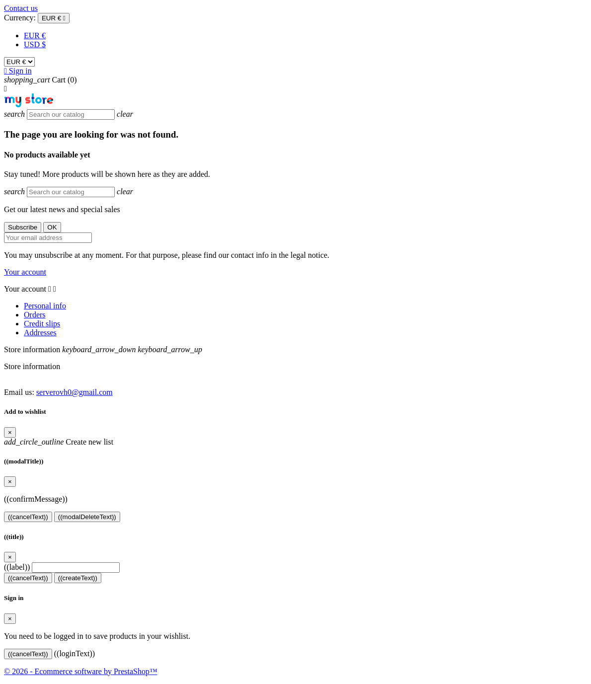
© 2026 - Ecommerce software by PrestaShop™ (80, 671)
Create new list (58, 442)
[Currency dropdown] (54, 18)
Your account (25, 272)
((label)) (17, 567)
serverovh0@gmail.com (74, 392)
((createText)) (77, 578)
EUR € (35, 35)
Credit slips (42, 323)
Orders (35, 314)
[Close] (10, 432)
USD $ (35, 44)
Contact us (21, 8)
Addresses (40, 332)
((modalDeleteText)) (87, 517)
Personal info (45, 306)
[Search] (71, 114)
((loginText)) (74, 653)
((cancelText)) (28, 517)
